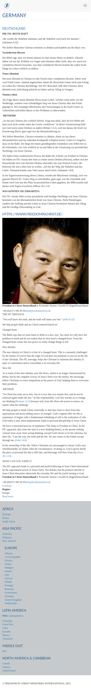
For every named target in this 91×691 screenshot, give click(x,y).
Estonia (8, 560)
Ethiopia (6, 514)
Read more (7, 496)
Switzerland (11, 592)
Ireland (8, 571)
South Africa (8, 521)
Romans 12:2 (22, 401)
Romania (9, 589)
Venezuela (7, 638)
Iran (4, 651)
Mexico (6, 635)
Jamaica (6, 667)
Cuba (5, 628)
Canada (6, 663)
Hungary (9, 567)
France (8, 564)
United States (9, 670)
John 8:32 (69, 319)
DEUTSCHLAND (13, 28)
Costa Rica (7, 624)
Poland (8, 581)
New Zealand (9, 541)
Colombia (7, 621)
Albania (9, 553)
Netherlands (11, 603)
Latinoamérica (12, 615)
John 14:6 (21, 440)
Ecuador (6, 631)
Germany (7, 485)
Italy (7, 574)
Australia (7, 534)
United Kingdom (13, 599)
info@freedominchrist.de (38, 310)
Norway (9, 578)
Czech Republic (13, 557)
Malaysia (7, 537)
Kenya (5, 518)
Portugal (9, 585)
